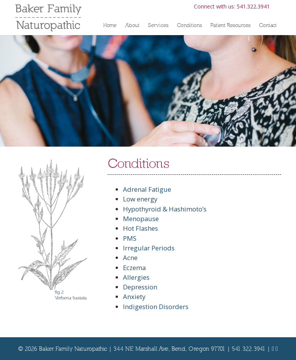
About (132, 25)
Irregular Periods (149, 247)
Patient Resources (230, 25)
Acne (130, 257)
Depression (140, 286)
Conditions (189, 25)
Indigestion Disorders (155, 306)
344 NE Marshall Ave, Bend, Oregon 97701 (169, 348)
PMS (129, 238)
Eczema (134, 267)
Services (158, 25)
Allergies (136, 277)
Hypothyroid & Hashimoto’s (165, 209)
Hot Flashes (140, 228)
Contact (268, 25)
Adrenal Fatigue (147, 189)
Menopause (141, 218)
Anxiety (134, 296)
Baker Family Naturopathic (73, 348)
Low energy (140, 198)
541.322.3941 (253, 6)
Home (110, 25)
